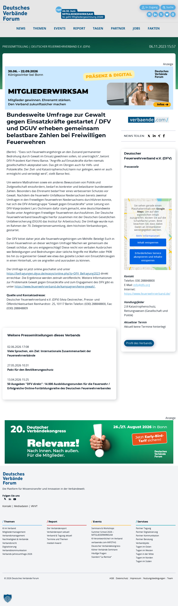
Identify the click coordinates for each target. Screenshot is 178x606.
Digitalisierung (9, 546)
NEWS (20, 28)
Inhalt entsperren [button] (147, 242)
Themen (39, 28)
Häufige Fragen (98, 553)
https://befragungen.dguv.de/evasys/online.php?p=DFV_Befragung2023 (53, 273)
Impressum (135, 578)
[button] (7, 598)
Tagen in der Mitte (145, 554)
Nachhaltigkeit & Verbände (15, 539)
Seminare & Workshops (102, 528)
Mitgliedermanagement (13, 531)
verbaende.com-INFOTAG (103, 542)
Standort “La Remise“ (101, 556)
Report (79, 28)
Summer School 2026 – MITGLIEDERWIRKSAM (102, 533)
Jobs (136, 28)
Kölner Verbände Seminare (104, 549)
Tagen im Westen (144, 550)
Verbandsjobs (142, 543)
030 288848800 (145, 281)
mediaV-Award (54, 543)
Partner (118, 28)
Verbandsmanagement (13, 535)
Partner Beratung (144, 539)
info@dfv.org (141, 285)
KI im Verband (9, 528)
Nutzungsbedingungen (154, 578)
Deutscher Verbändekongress (105, 546)
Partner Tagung (143, 528)
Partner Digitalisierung (147, 531)
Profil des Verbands (139, 343)
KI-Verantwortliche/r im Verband (106, 538)
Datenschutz (122, 578)
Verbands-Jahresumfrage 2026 (17, 554)
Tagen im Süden (144, 561)
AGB (112, 578)
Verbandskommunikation (14, 550)
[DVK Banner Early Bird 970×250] (89, 422)
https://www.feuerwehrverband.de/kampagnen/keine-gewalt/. (55, 286)
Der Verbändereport (57, 528)
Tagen (98, 28)
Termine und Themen (57, 539)
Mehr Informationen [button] (148, 235)
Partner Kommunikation (147, 535)
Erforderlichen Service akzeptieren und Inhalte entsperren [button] (148, 256)
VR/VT (34, 506)
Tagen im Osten (143, 546)
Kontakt (6, 506)
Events (60, 28)
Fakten (154, 28)
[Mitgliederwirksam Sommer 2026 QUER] (89, 68)
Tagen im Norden (144, 557)
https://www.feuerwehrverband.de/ (147, 294)
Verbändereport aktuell (58, 531)
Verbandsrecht (9, 543)
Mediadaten (21, 506)
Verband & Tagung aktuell (59, 535)
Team (170, 578)
